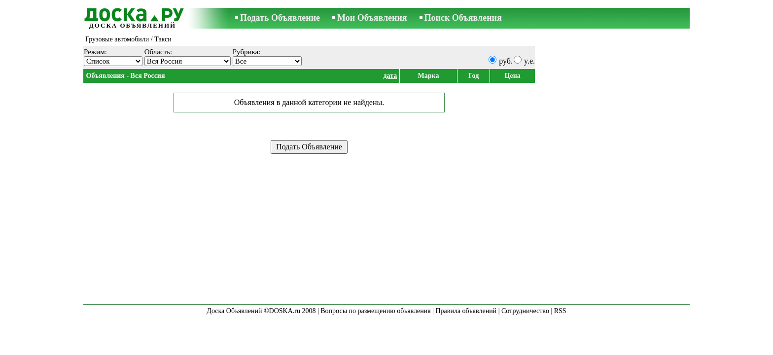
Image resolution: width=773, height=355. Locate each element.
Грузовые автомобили (117, 39)
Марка (428, 75)
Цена (513, 75)
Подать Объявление (280, 18)
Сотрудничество (525, 311)
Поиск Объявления (463, 18)
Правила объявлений (465, 311)
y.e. (529, 61)
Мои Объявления (372, 18)
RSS (560, 311)
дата (390, 75)
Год (473, 75)
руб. (506, 61)
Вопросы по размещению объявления (375, 311)
